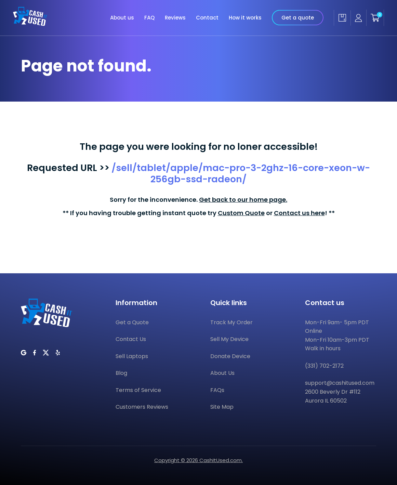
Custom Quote (241, 213)
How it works (245, 17)
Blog (121, 373)
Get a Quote (132, 322)
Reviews (175, 17)
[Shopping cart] (375, 18)
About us (122, 17)
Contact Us (131, 339)
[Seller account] (358, 18)
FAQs (217, 390)
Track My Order (231, 322)
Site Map (222, 407)
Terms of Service (138, 390)
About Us (222, 373)
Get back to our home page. (243, 199)
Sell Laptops (132, 356)
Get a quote (297, 17)
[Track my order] (342, 18)
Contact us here (299, 213)
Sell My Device (229, 339)
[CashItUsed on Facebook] (34, 352)
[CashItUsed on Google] (23, 352)
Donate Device (230, 356)
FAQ (149, 17)
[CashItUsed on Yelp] (58, 352)
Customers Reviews (142, 407)
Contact (207, 17)
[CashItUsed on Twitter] (46, 352)
